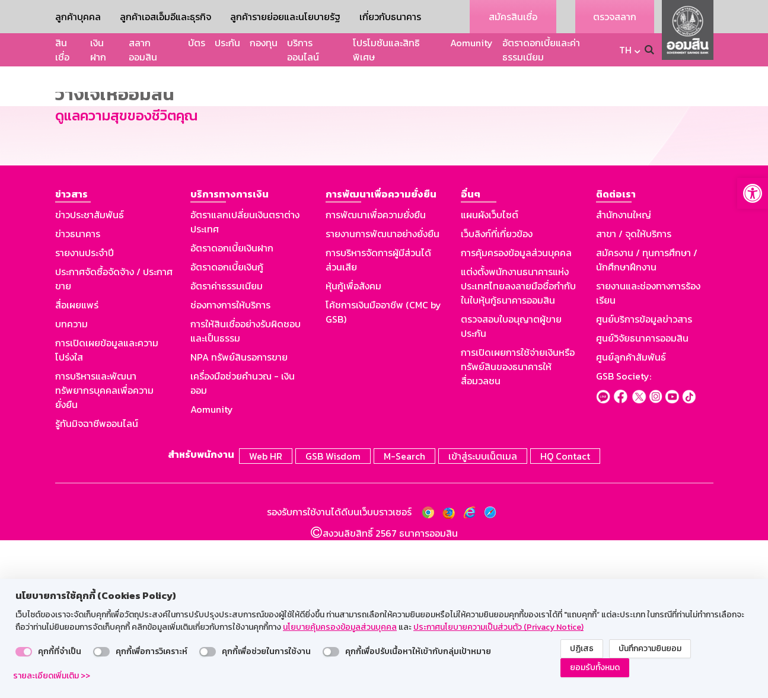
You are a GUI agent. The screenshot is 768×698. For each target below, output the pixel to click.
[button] (752, 193)
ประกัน (227, 43)
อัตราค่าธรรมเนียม (226, 446)
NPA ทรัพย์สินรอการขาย (239, 518)
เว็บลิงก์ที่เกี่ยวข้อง (497, 394)
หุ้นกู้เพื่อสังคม (353, 446)
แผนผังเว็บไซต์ (489, 375)
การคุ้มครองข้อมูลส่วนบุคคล (516, 413)
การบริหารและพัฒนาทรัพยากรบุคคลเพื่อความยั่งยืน (104, 551)
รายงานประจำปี (84, 413)
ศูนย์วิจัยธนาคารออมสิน (642, 499)
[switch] (23, 651)
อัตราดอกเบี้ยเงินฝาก (231, 408)
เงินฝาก (98, 50)
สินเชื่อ (62, 50)
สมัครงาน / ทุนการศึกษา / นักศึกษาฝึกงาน (646, 420)
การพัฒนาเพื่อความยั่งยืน (376, 375)
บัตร (196, 43)
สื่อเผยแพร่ (76, 465)
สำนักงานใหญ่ (623, 375)
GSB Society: (623, 537)
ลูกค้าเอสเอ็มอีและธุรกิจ (165, 16)
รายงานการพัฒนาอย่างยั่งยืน (382, 394)
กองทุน (264, 43)
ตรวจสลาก (614, 16)
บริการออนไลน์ (303, 50)
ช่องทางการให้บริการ (230, 465)
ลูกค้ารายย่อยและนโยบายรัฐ (285, 16)
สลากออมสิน (143, 50)
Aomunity (471, 43)
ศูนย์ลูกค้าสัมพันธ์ (631, 518)
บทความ (71, 484)
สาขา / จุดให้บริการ (633, 394)
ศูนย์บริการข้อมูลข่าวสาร (644, 480)
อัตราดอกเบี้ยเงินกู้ (226, 427)
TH (625, 50)
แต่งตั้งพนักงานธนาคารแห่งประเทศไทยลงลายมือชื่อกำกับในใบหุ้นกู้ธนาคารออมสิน (518, 446)
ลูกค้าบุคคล (78, 16)
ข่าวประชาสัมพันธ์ (89, 375)
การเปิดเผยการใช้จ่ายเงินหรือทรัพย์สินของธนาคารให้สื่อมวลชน (518, 527)
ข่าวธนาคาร (77, 394)
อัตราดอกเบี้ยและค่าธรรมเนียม (541, 50)
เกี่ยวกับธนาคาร (390, 16)
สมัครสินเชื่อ (513, 16)
